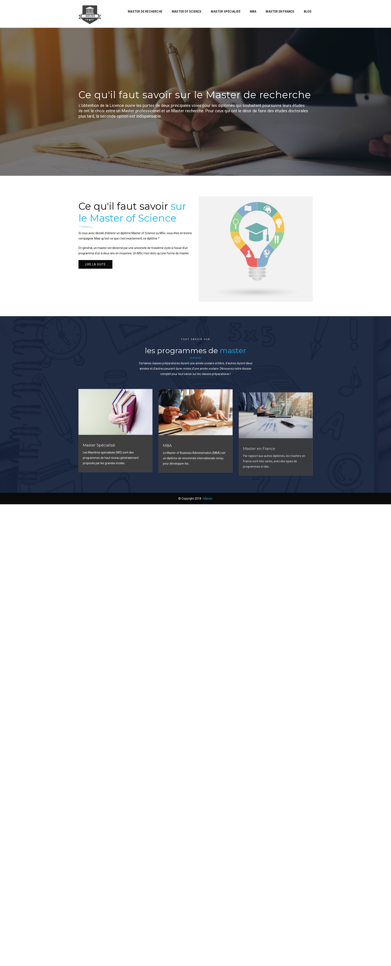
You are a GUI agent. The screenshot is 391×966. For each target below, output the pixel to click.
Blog (308, 11)
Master (208, 498)
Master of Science (186, 11)
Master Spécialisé (225, 11)
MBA (253, 11)
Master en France (280, 11)
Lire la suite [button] (95, 264)
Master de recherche (145, 11)
